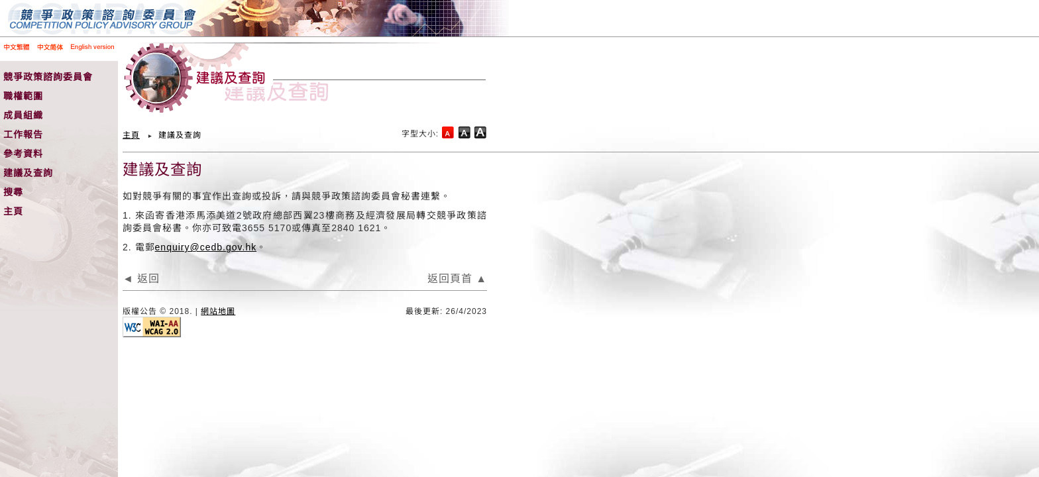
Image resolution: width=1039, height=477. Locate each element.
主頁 (13, 211)
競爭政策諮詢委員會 (48, 77)
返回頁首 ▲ (457, 278)
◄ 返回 (141, 278)
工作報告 (23, 134)
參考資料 (23, 153)
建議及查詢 (28, 173)
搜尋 (13, 192)
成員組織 (23, 115)
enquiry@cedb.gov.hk (206, 247)
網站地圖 (218, 311)
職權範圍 (23, 96)
